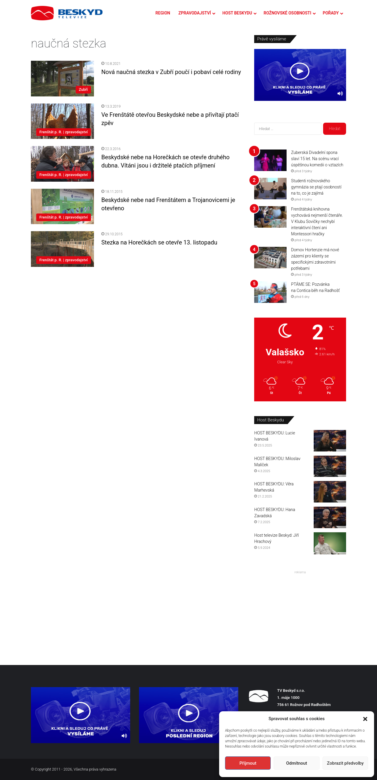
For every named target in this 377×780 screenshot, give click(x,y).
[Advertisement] (300, 613)
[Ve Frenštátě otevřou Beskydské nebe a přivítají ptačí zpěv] (62, 121)
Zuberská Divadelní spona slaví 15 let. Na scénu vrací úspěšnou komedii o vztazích (317, 158)
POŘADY (331, 13)
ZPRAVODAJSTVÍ (194, 13)
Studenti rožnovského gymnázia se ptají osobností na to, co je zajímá (316, 187)
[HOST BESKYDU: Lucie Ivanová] (330, 440)
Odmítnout (296, 763)
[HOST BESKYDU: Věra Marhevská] (330, 492)
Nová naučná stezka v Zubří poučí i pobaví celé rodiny (171, 71)
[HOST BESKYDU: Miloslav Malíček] (330, 466)
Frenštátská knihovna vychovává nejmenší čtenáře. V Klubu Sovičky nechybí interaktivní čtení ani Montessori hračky (317, 221)
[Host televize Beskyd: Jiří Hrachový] (330, 543)
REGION (163, 13)
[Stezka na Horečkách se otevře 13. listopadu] (62, 249)
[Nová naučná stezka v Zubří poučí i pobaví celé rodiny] (62, 78)
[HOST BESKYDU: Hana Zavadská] (330, 517)
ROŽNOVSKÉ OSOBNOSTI (287, 13)
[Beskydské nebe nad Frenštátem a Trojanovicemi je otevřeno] (62, 206)
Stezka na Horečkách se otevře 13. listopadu (159, 242)
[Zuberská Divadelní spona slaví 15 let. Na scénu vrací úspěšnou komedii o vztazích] (270, 160)
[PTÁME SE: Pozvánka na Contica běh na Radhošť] (270, 292)
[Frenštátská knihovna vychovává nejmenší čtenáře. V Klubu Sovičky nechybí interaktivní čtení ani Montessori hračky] (270, 217)
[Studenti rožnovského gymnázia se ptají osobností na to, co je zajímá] (270, 188)
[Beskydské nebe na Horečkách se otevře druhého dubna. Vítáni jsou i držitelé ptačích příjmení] (62, 163)
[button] (365, 719)
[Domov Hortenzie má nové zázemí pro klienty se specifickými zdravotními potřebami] (270, 257)
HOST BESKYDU (237, 13)
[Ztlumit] (340, 93)
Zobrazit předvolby (345, 763)
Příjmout (247, 763)
